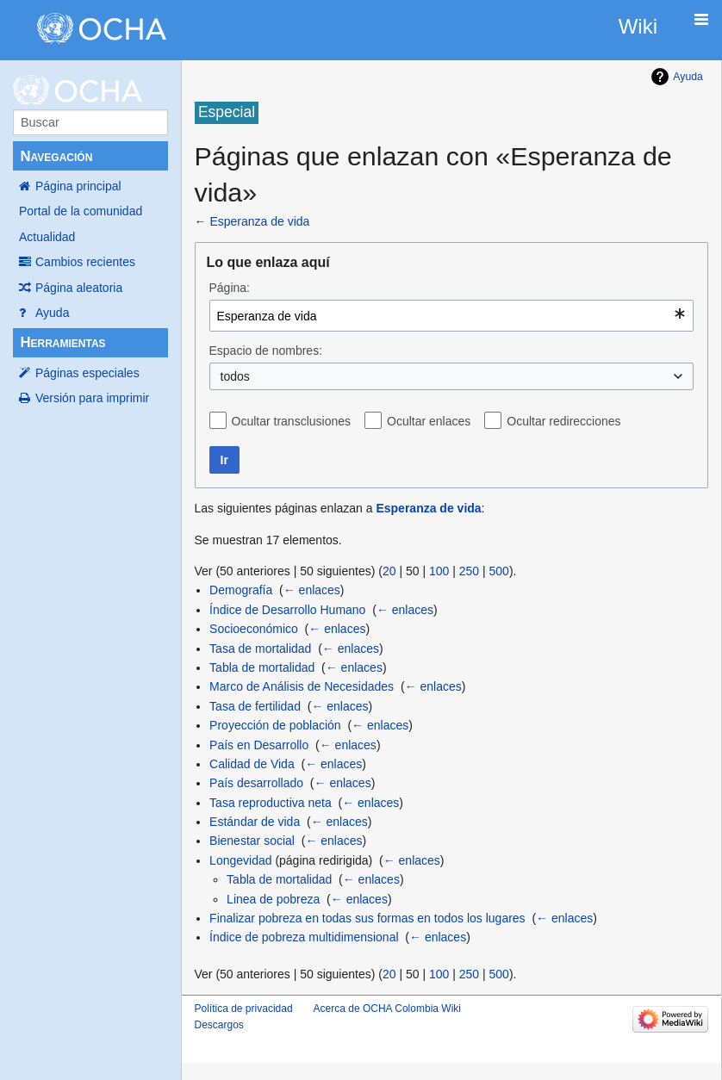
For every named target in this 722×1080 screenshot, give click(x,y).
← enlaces (311, 590)
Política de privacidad (244, 1008)
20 (389, 571)
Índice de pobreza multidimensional (303, 937)
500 (499, 571)
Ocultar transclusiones (292, 421)
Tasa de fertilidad (255, 706)
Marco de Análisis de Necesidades (301, 686)
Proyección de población (275, 725)
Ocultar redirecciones (563, 421)
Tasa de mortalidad (260, 648)
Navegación (56, 156)
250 (469, 571)
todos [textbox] (235, 376)
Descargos (219, 1025)
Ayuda (52, 313)
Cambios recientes (85, 262)
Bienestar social (252, 840)
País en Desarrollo (258, 745)
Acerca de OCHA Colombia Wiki (387, 1008)
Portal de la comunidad (80, 211)
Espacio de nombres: (266, 350)
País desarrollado (256, 783)
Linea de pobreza (273, 899)
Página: (229, 288)
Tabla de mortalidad (261, 667)
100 (439, 571)
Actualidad (47, 237)
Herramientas (62, 342)
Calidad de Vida (252, 764)
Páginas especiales (87, 373)
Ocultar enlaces (428, 421)
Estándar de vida (254, 822)
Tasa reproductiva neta (270, 803)
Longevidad (240, 860)
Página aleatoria (78, 288)
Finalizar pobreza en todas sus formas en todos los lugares (367, 918)
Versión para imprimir (92, 398)
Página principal (78, 186)
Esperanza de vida (259, 221)
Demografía (240, 590)
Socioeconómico (253, 629)
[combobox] (451, 316)
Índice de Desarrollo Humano (287, 610)
